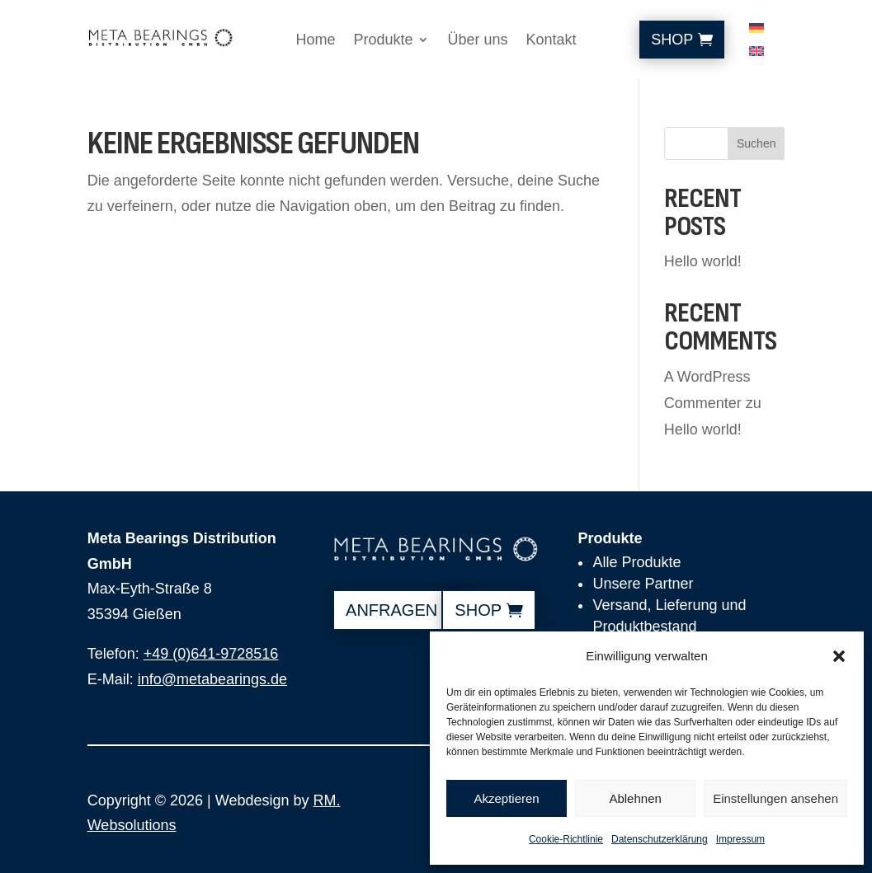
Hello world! (703, 261)
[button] (839, 656)
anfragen (391, 610)
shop (478, 610)
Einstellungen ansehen (775, 798)
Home (315, 41)
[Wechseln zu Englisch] (756, 54)
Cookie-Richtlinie (566, 839)
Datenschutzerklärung (659, 839)
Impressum (740, 839)
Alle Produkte (636, 562)
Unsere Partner (642, 583)
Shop (672, 39)
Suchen (756, 143)
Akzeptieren (506, 798)
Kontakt (551, 41)
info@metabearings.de (212, 679)
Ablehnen (635, 798)
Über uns (477, 41)
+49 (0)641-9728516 (211, 653)
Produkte (382, 41)
